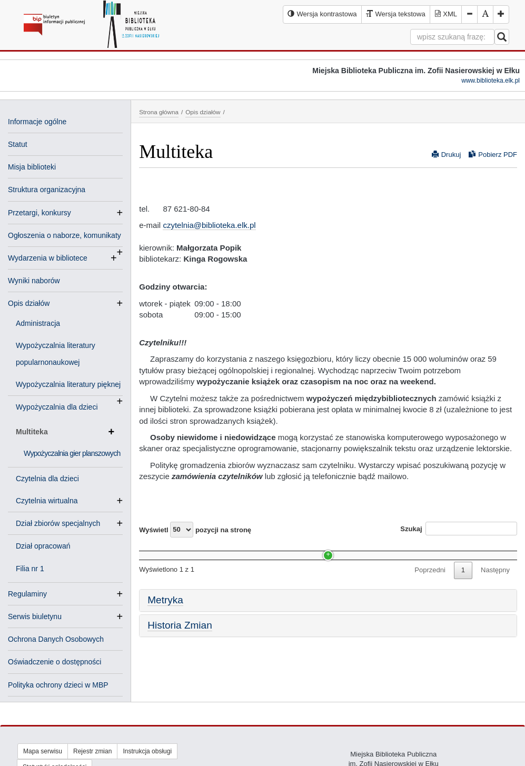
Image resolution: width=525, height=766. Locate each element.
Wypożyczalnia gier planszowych (72, 453)
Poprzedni (429, 590)
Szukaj (458, 528)
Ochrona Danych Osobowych (56, 639)
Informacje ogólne (37, 121)
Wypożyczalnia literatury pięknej (69, 385)
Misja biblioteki (32, 167)
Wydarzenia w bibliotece (47, 258)
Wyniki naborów (34, 280)
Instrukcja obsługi (147, 751)
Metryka (165, 619)
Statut (17, 144)
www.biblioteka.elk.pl (490, 80)
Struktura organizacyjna (46, 189)
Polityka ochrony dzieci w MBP (58, 685)
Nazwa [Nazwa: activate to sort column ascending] (159, 550)
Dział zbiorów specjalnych (62, 523)
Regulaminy (27, 594)
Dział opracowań (43, 546)
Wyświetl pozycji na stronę (195, 530)
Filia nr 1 (30, 568)
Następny (495, 590)
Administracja (38, 323)
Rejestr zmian (92, 751)
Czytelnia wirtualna (51, 500)
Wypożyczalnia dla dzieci (57, 407)
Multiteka (65, 431)
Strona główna (159, 111)
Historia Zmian (179, 644)
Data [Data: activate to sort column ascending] (417, 550)
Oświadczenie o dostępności (54, 662)
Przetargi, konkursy (39, 212)
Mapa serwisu (42, 751)
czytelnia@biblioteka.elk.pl (209, 225)
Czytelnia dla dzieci (47, 478)
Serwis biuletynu (35, 616)
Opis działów (28, 303)
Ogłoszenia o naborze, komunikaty (64, 236)
